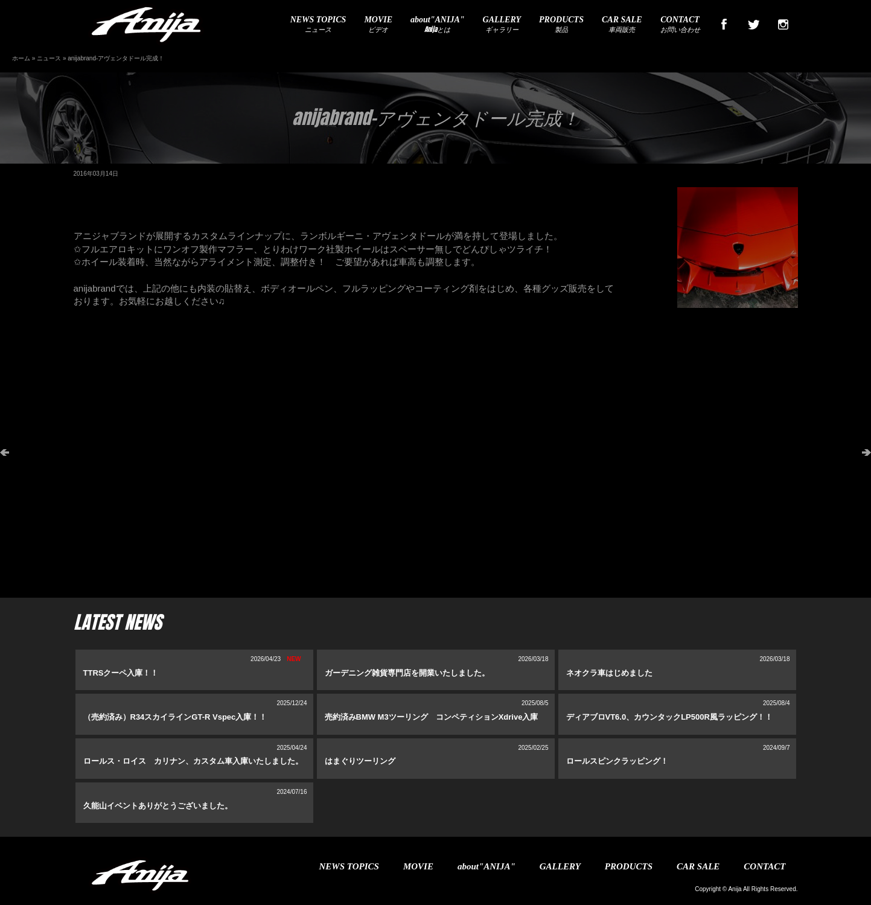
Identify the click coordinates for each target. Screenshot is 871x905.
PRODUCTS (628, 866)
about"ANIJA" (486, 866)
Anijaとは (437, 24)
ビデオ (378, 24)
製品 (561, 24)
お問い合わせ (680, 24)
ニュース (318, 24)
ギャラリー (502, 24)
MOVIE (418, 866)
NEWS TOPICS (349, 866)
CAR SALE (698, 866)
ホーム (21, 58)
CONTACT (764, 866)
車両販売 (622, 24)
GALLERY (560, 866)
